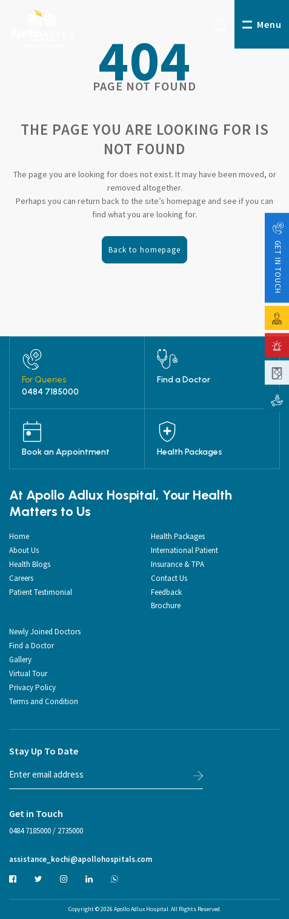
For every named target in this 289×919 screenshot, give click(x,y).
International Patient (184, 550)
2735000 (70, 831)
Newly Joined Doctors (45, 631)
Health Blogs (29, 564)
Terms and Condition (43, 701)
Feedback (166, 592)
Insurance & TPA (177, 564)
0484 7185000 (50, 392)
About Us (24, 550)
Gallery (20, 659)
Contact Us (169, 578)
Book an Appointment (66, 452)
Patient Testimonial (40, 592)
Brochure (166, 605)
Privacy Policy (32, 687)
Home (19, 536)
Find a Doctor (183, 380)
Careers (21, 578)
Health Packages (189, 452)
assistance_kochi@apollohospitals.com (80, 859)
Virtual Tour (28, 673)
